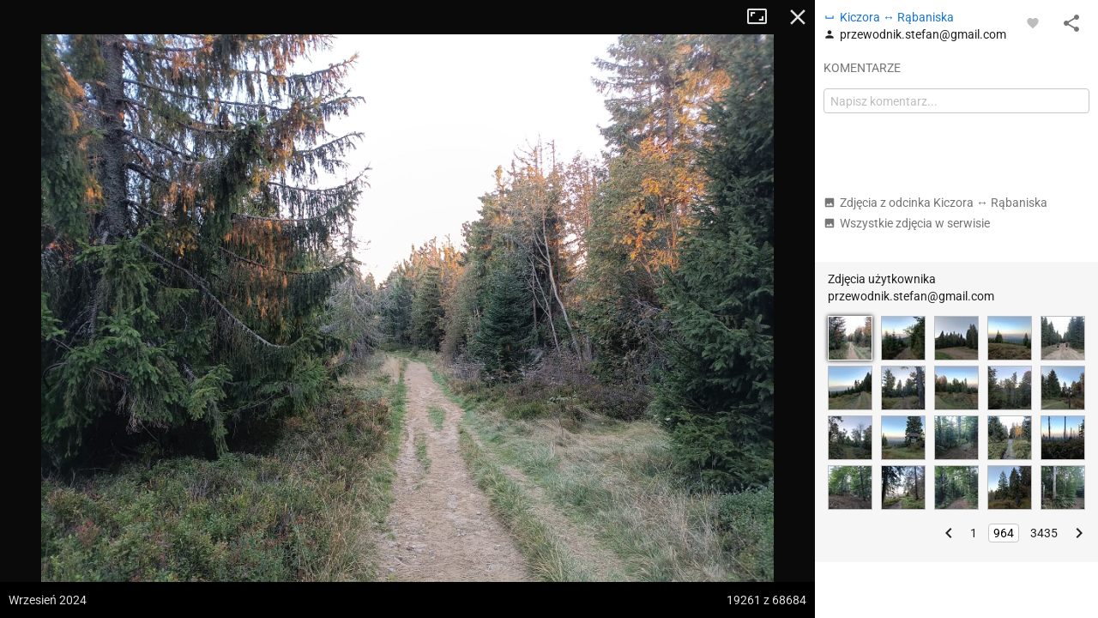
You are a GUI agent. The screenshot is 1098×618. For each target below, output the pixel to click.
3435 (1044, 533)
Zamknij (798, 17)
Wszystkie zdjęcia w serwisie (907, 223)
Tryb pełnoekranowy (763, 17)
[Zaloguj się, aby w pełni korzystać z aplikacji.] (1033, 22)
